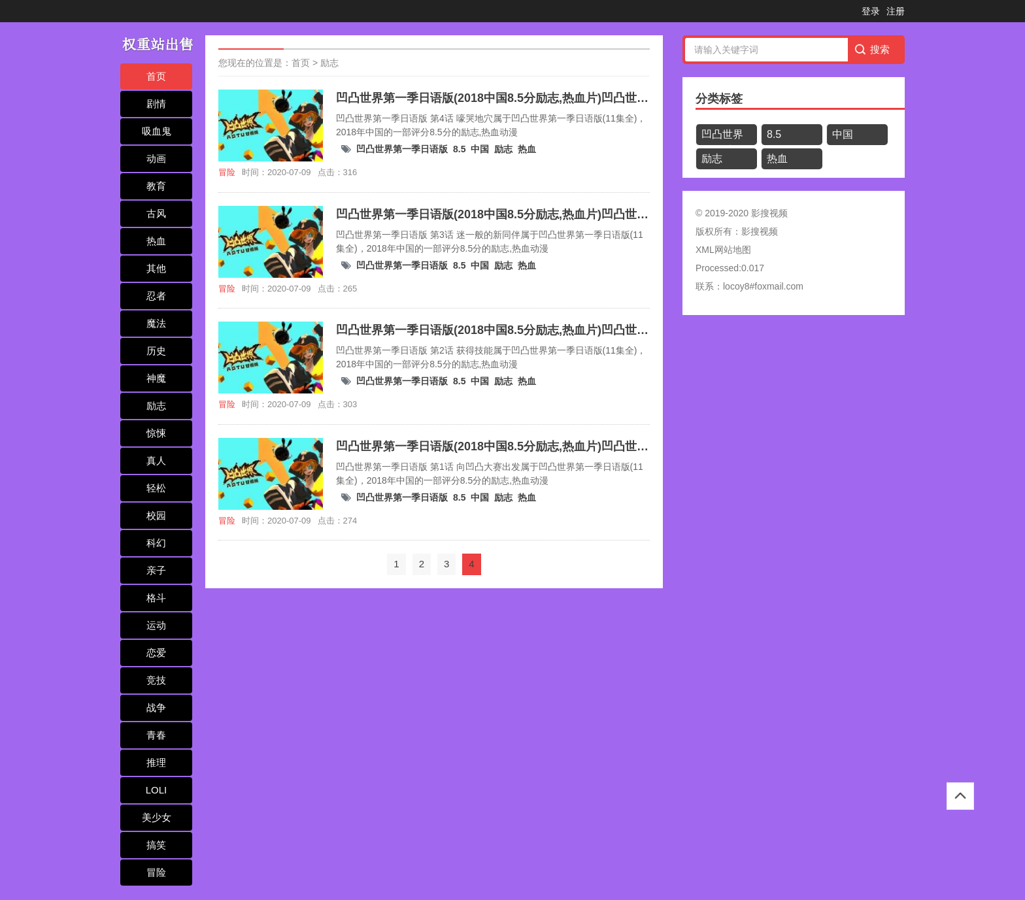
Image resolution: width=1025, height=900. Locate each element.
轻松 (156, 487)
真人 (156, 460)
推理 (156, 762)
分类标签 (719, 98)
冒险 (156, 872)
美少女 (156, 817)
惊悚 (156, 433)
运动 (156, 625)
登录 (871, 11)
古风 (156, 213)
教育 (156, 186)
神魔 (156, 378)
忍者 (156, 295)
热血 (156, 240)
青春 (156, 735)
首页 (156, 76)
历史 (156, 350)
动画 (156, 158)
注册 (895, 11)
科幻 (156, 542)
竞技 (156, 680)
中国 (480, 149)
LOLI (156, 789)
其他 (156, 268)
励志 (156, 405)
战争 (156, 707)
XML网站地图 (723, 249)
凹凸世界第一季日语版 (402, 149)
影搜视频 (759, 231)
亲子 (156, 570)
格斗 (156, 597)
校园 (156, 515)
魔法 (156, 323)
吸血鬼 (156, 131)
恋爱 (156, 652)
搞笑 (156, 844)
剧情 (156, 103)
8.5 (459, 149)
